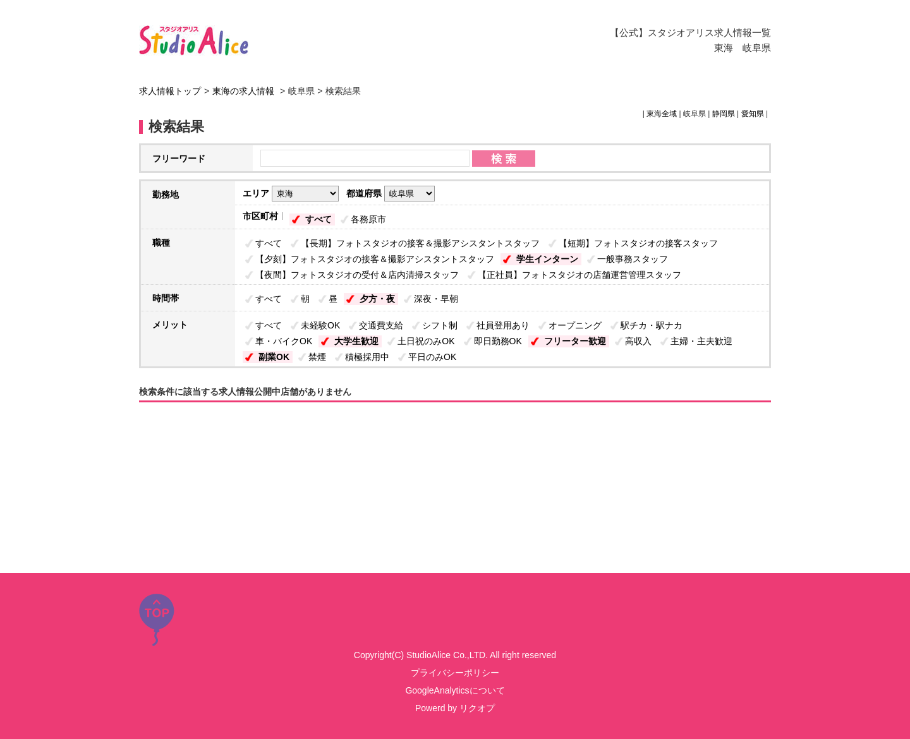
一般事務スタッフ (632, 259)
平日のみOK (432, 357)
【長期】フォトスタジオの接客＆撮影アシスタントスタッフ (420, 243)
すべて (318, 219)
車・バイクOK (283, 341)
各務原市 (368, 219)
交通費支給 (381, 325)
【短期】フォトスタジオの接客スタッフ (638, 243)
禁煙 (317, 357)
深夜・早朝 (436, 299)
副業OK (273, 357)
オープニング (575, 325)
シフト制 (440, 325)
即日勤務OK (498, 341)
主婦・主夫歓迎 (701, 341)
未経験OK (320, 325)
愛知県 (752, 113)
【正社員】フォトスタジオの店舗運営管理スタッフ (579, 275)
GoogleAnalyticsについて (454, 690)
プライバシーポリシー (455, 673)
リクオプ (477, 708)
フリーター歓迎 (575, 341)
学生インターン (547, 259)
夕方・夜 (377, 299)
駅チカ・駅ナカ (651, 325)
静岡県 (723, 113)
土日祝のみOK (425, 341)
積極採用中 (367, 357)
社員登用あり (503, 325)
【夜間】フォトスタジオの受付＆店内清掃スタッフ (357, 275)
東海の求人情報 (244, 91)
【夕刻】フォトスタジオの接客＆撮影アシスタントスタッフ (374, 259)
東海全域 (661, 113)
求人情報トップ (170, 91)
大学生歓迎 (356, 341)
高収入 (638, 341)
